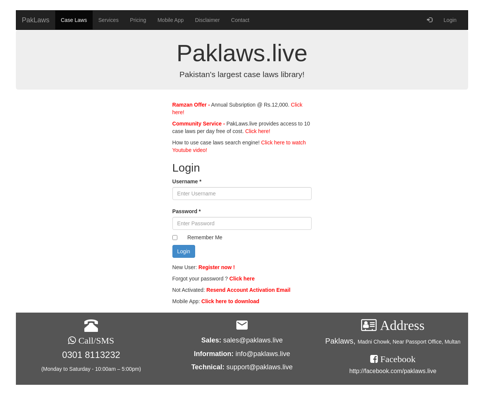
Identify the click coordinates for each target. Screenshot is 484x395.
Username (187, 181)
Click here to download (230, 301)
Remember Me (205, 237)
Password (186, 211)
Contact (240, 20)
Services (108, 20)
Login (450, 20)
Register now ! (217, 267)
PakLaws (36, 20)
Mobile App (170, 20)
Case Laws (74, 20)
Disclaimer (207, 20)
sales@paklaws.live (252, 340)
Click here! (257, 131)
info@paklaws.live (263, 354)
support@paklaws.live (259, 367)
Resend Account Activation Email (248, 290)
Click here (242, 279)
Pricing (138, 20)
